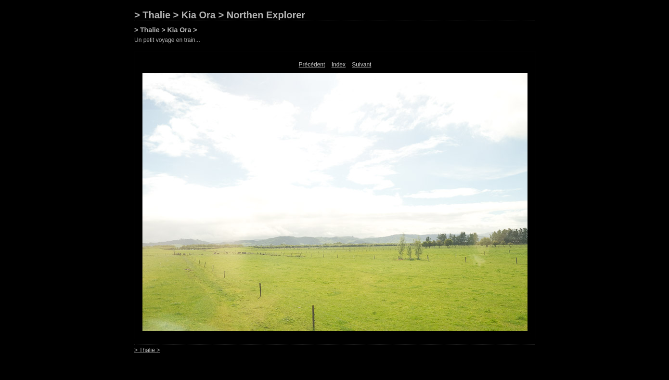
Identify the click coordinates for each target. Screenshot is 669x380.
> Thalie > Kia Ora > (165, 30)
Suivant (361, 64)
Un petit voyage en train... (167, 40)
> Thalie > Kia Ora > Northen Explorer (219, 15)
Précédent (312, 64)
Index (339, 64)
